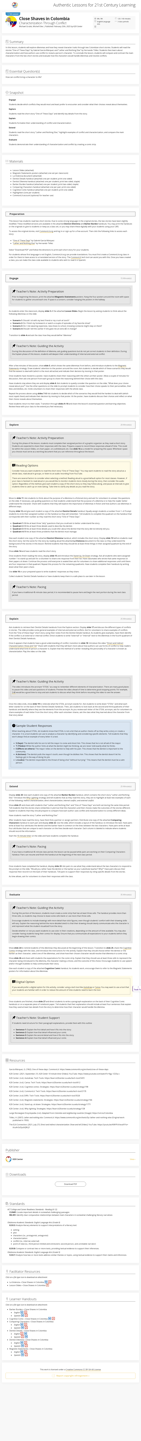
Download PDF (70, 1184)
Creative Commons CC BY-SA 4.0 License (83, 1369)
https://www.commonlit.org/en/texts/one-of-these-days (84, 1069)
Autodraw (87, 987)
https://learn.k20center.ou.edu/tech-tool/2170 (66, 1091)
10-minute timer (24, 836)
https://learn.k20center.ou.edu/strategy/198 (69, 1087)
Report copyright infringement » (70, 1376)
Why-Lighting (32, 797)
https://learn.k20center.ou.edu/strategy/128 (66, 1108)
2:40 (14, 692)
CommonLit (76, 257)
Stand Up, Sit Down (81, 555)
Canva (97, 987)
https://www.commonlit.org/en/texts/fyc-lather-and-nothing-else (83, 1117)
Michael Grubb (25, 26)
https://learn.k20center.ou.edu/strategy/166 (73, 1100)
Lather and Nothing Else (24, 243)
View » (132, 1159)
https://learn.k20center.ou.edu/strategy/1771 (71, 1104)
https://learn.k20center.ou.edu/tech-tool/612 (60, 1082)
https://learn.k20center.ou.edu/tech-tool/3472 (65, 1078)
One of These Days (21, 240)
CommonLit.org (46, 231)
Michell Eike (38, 26)
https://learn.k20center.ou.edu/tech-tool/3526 (60, 1095)
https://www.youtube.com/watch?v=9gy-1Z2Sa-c (99, 1073)
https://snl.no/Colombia (102, 1113)
